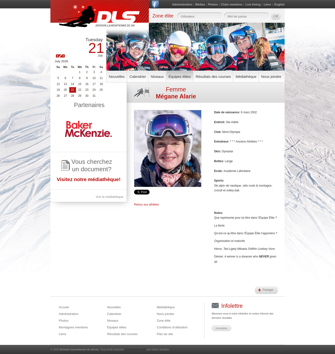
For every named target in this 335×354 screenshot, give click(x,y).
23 (86, 89)
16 (86, 84)
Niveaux (157, 76)
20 (65, 89)
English (279, 4)
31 (94, 95)
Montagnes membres (73, 327)
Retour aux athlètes (146, 204)
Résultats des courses (213, 76)
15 (79, 84)
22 (79, 89)
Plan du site (165, 334)
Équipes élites (179, 76)
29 (79, 95)
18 (101, 84)
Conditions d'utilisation (172, 327)
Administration (182, 4)
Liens (267, 4)
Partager (268, 289)
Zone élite (163, 320)
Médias (200, 4)
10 (94, 78)
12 (58, 84)
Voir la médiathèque (109, 197)
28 (72, 95)
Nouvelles (117, 76)
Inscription (221, 328)
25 (101, 89)
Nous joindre (271, 76)
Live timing (252, 4)
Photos (213, 4)
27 (65, 95)
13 (65, 84)
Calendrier (138, 76)
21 (72, 89)
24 (94, 89)
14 (72, 84)
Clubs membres (231, 4)
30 (86, 95)
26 (58, 95)
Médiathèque (246, 76)
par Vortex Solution (158, 349)
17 (94, 84)
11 (101, 78)
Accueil (64, 307)
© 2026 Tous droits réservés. (87, 349)
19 (58, 89)
